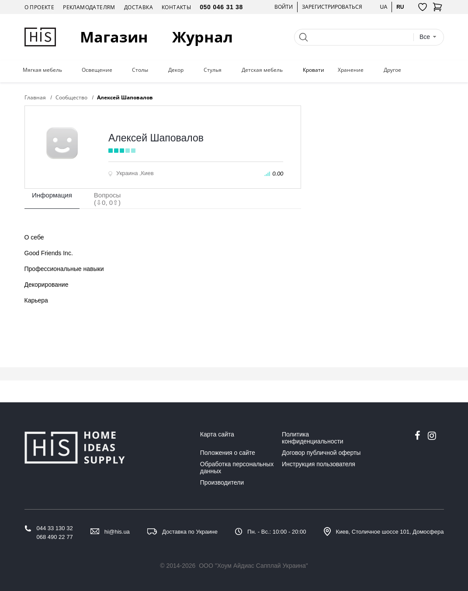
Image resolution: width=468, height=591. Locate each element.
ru (400, 7)
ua (383, 7)
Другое (392, 70)
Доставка (138, 7)
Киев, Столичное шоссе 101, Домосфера (390, 531)
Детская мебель (262, 70)
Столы (140, 70)
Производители (222, 482)
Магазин (114, 37)
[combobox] (428, 37)
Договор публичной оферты (321, 452)
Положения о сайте (227, 452)
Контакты (176, 7)
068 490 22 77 (55, 537)
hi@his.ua (117, 531)
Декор (176, 70)
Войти (283, 7)
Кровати (313, 70)
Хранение (351, 70)
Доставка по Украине (190, 531)
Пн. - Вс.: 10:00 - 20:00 (276, 531)
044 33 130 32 (55, 528)
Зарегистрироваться (332, 7)
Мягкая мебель (42, 70)
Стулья (213, 70)
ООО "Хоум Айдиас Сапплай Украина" (253, 565)
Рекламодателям (89, 7)
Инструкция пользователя (318, 464)
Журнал (202, 37)
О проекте (39, 7)
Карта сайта (217, 434)
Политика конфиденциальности (312, 438)
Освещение (97, 70)
